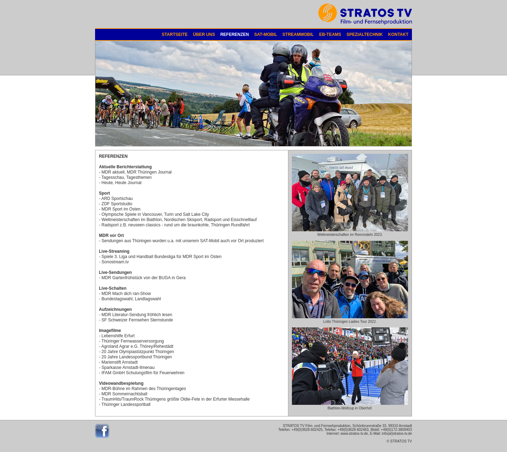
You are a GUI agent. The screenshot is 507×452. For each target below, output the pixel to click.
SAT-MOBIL (265, 34)
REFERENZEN (234, 34)
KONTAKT (398, 34)
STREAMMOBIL (298, 34)
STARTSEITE (175, 34)
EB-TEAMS (330, 34)
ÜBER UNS (204, 34)
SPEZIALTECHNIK (364, 34)
